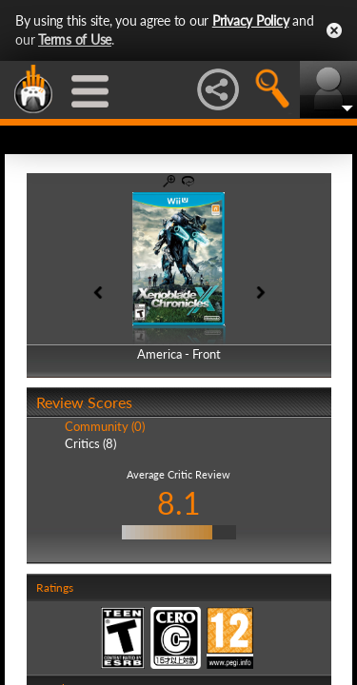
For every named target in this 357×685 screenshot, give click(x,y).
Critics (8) (90, 443)
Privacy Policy (250, 20)
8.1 (179, 502)
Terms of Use (74, 39)
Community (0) (105, 426)
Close (334, 30)
